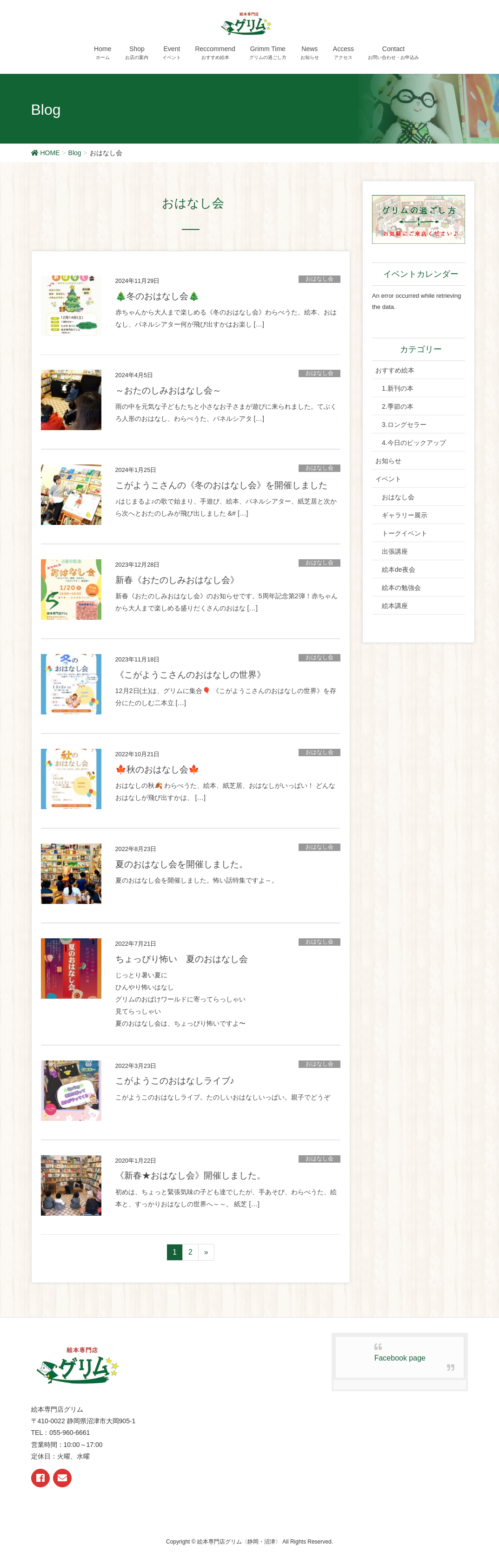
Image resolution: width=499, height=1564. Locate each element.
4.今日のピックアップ (414, 442)
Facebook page (400, 1358)
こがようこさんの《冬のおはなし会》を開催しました (221, 485)
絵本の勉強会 (401, 587)
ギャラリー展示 (404, 515)
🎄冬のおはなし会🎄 (157, 296)
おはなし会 (319, 278)
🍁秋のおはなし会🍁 (157, 769)
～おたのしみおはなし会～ (168, 390)
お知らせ (388, 461)
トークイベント (404, 533)
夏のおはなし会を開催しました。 (181, 864)
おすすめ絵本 (394, 370)
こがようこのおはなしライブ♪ (175, 1081)
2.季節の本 (397, 406)
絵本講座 (395, 605)
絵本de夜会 (398, 569)
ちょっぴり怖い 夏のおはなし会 (181, 959)
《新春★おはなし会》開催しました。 (190, 1175)
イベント (388, 479)
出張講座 (395, 551)
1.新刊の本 (397, 388)
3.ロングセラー (404, 424)
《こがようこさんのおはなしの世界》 (190, 675)
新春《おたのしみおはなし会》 (177, 580)
